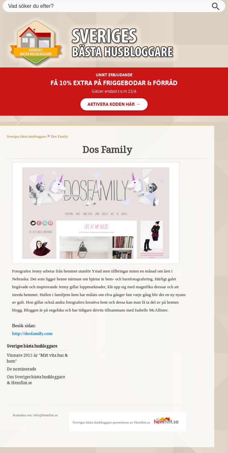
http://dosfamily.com (32, 333)
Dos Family (59, 136)
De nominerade (21, 369)
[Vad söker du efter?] (114, 6)
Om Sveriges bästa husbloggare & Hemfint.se (36, 380)
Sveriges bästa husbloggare (26, 136)
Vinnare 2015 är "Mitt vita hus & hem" (37, 358)
